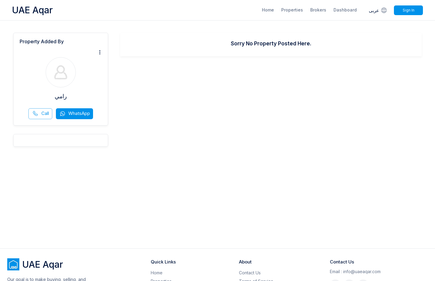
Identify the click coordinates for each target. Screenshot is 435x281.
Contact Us (250, 272)
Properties (292, 9)
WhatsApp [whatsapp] (74, 113)
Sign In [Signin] (408, 10)
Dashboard (345, 9)
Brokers (318, 9)
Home (268, 9)
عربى (378, 10)
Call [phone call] (40, 113)
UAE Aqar (32, 10)
